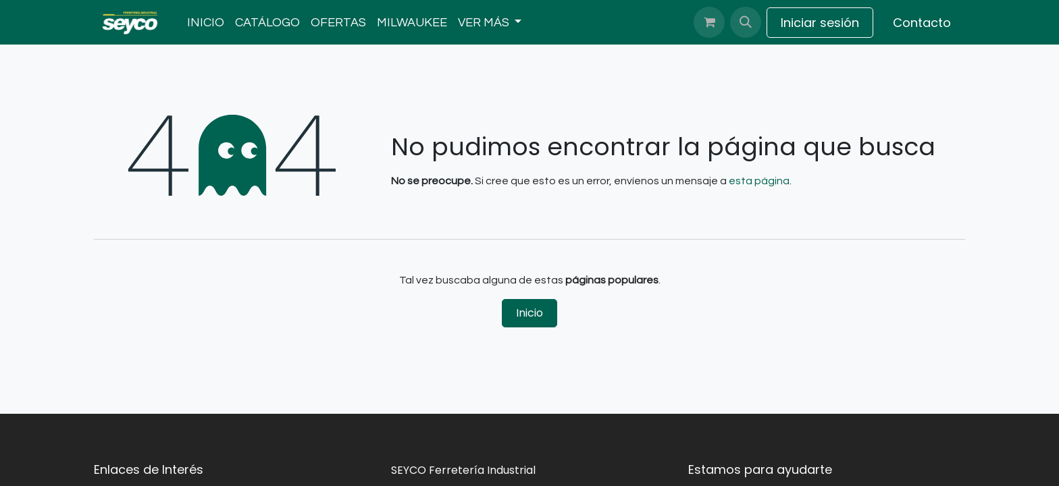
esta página (759, 181)
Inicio (529, 313)
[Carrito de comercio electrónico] (709, 22)
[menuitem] (206, 22)
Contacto (922, 22)
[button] (745, 22)
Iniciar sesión (820, 22)
